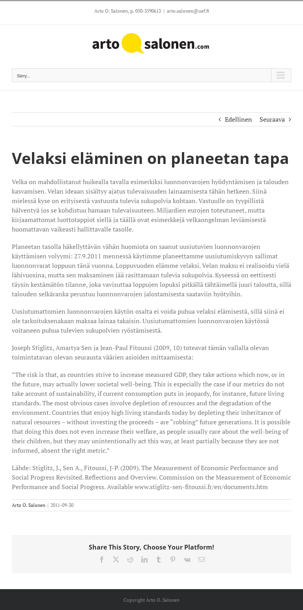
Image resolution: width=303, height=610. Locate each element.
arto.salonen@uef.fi (188, 11)
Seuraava (272, 119)
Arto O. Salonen (28, 505)
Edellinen (238, 119)
